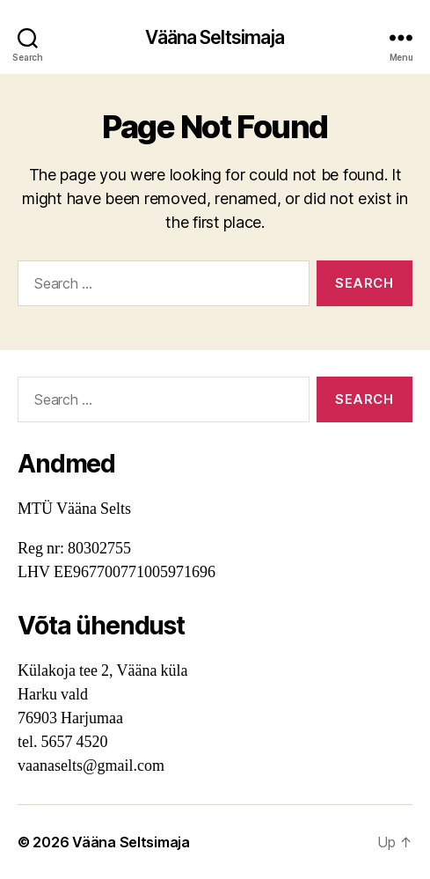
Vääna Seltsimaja (214, 37)
